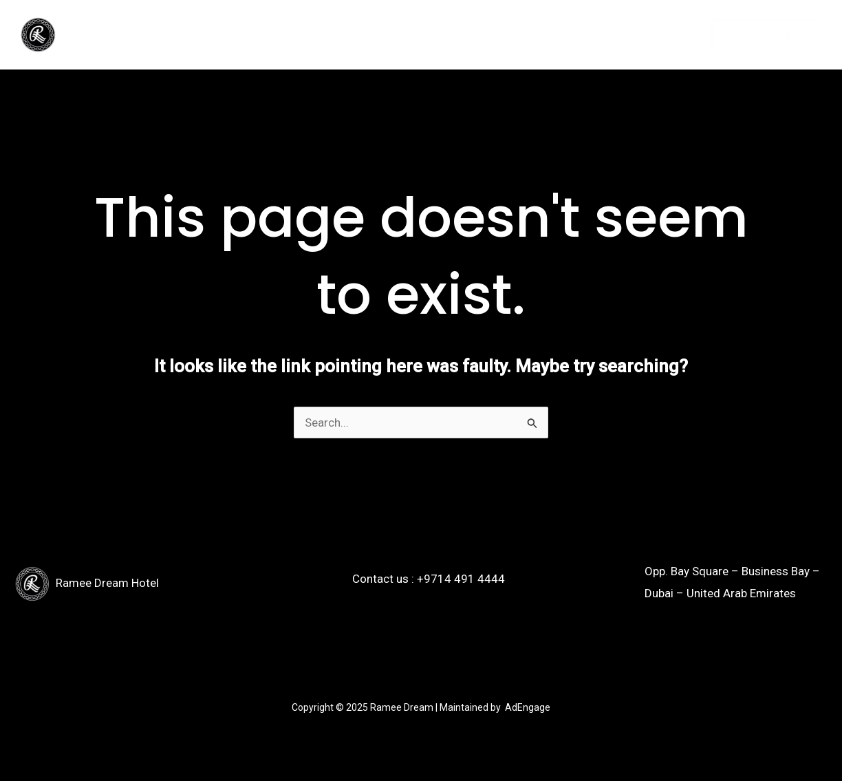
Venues (125, 35)
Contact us (256, 35)
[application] (146, 35)
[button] (640, 35)
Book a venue (766, 35)
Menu (188, 35)
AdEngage (527, 707)
